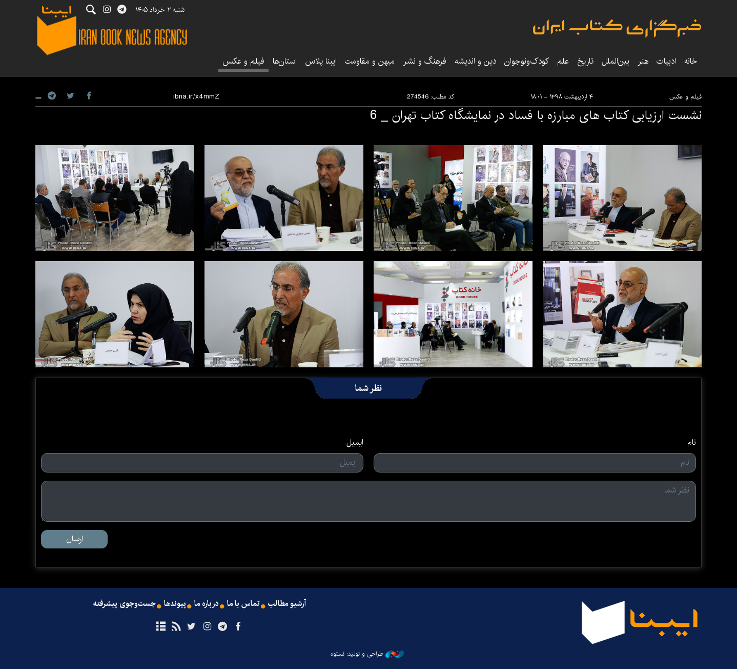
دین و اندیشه (475, 61)
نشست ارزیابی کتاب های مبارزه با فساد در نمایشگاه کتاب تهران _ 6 (536, 115)
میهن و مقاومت (370, 61)
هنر (643, 61)
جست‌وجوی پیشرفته (123, 604)
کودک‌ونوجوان (526, 61)
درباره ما (206, 604)
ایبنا (617, 28)
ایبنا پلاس (321, 61)
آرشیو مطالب (288, 604)
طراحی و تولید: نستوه (367, 654)
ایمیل (354, 443)
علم (563, 61)
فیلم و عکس (243, 61)
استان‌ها (285, 61)
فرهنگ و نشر (424, 61)
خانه (691, 61)
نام (691, 443)
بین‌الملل (615, 61)
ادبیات (666, 61)
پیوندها (174, 604)
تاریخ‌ (585, 61)
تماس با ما (243, 604)
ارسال (74, 539)
